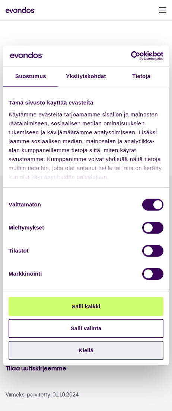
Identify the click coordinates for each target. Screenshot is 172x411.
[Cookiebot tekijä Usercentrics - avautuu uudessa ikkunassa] (130, 56)
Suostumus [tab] (30, 76)
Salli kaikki (86, 306)
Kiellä (86, 350)
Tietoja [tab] (141, 76)
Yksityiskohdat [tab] (86, 76)
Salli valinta (86, 328)
